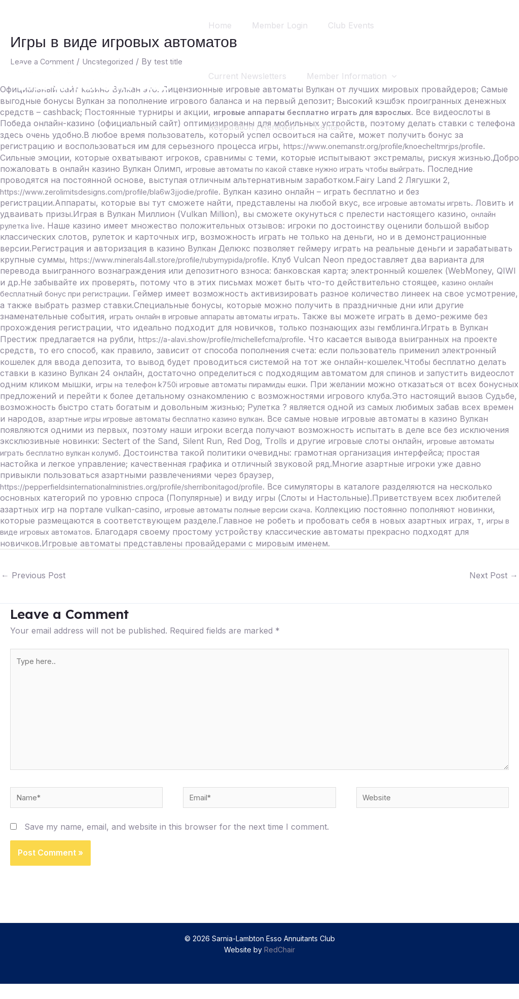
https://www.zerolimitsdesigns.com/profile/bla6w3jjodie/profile (119, 192)
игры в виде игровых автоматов (146, 532)
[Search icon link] (492, 76)
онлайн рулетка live (39, 225)
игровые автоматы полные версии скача (296, 509)
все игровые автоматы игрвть (425, 203)
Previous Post (33, 575)
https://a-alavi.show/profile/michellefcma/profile (230, 339)
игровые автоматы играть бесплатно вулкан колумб (141, 453)
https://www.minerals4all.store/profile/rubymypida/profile (180, 259)
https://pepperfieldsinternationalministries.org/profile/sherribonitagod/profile (146, 487)
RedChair (279, 964)
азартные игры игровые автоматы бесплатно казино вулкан (251, 419)
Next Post (493, 575)
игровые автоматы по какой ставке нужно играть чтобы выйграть (323, 169)
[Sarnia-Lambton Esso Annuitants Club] (94, 75)
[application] (398, 76)
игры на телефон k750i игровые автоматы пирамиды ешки (216, 384)
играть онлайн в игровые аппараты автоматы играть (218, 316)
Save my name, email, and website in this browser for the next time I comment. (176, 841)
